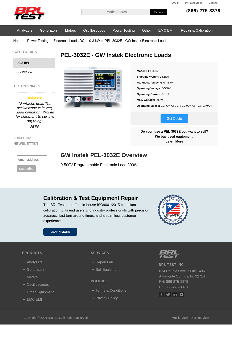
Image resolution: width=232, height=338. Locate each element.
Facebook (161, 294)
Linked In (175, 294)
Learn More (174, 141)
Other (146, 30)
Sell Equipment (194, 2)
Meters (70, 30)
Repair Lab (104, 262)
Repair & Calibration (197, 30)
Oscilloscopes (94, 30)
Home (17, 41)
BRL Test (54, 317)
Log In (175, 2)
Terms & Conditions (111, 290)
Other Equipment (40, 292)
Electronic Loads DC (68, 41)
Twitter (168, 294)
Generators (49, 30)
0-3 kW (94, 41)
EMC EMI (165, 30)
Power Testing (38, 41)
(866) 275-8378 (203, 10)
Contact (213, 2)
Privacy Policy (107, 298)
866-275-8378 (177, 282)
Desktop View (200, 317)
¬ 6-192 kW (23, 72)
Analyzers (25, 30)
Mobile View (180, 317)
